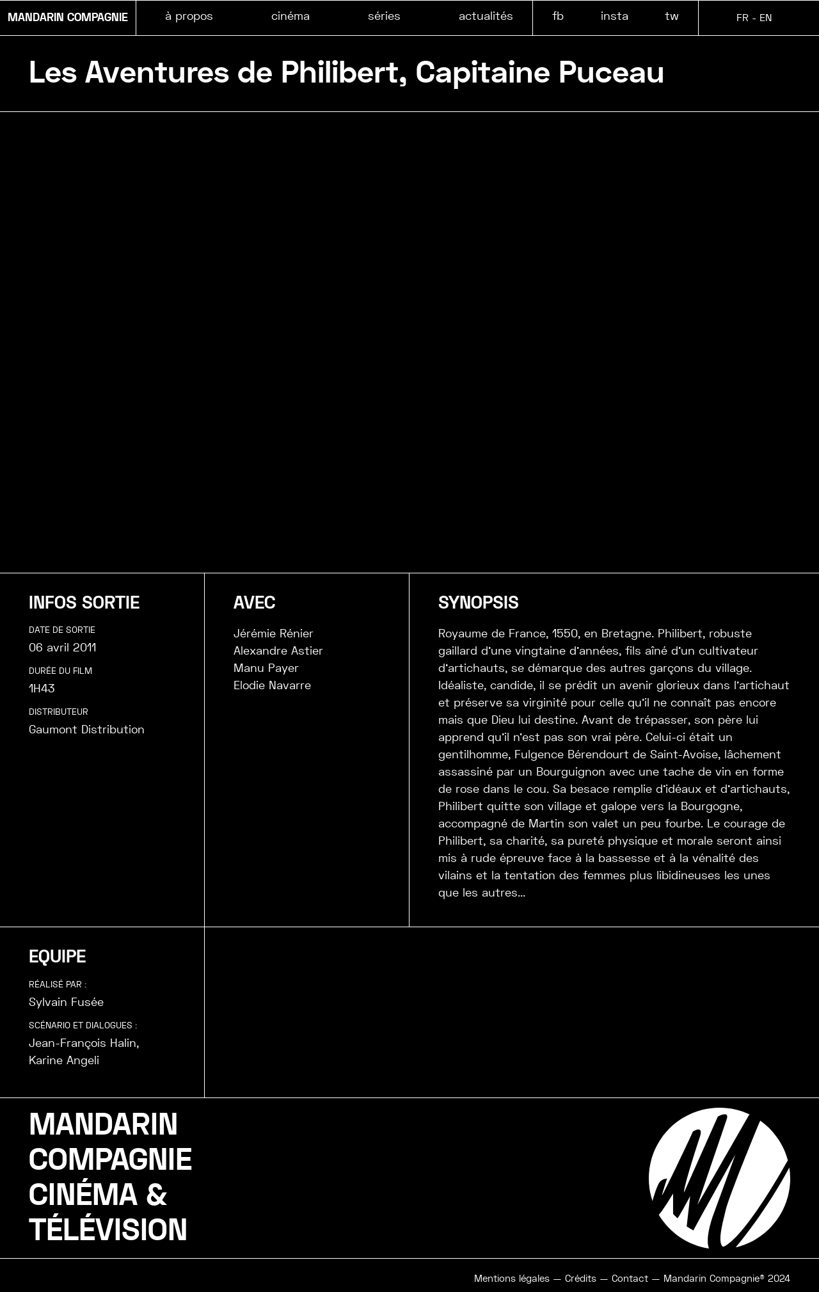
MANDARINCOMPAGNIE (110, 1142)
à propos (189, 15)
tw (672, 15)
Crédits (580, 1278)
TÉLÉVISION (108, 1230)
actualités (486, 15)
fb (558, 15)
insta (614, 15)
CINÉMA (83, 1195)
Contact (630, 1278)
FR (742, 17)
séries (384, 15)
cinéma (290, 15)
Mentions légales (512, 1278)
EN (765, 17)
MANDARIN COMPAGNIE (68, 18)
